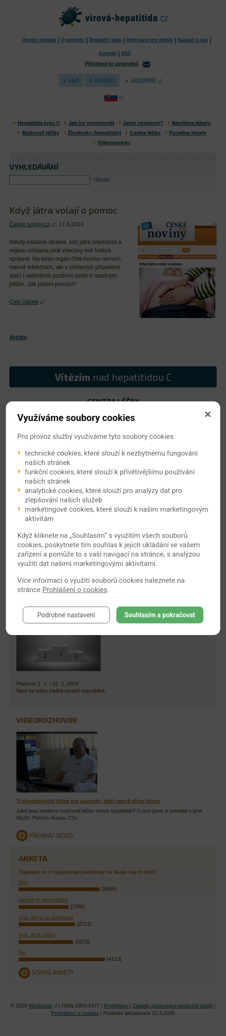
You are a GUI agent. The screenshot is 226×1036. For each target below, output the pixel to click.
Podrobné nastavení (66, 615)
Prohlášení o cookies (75, 590)
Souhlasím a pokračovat (159, 615)
